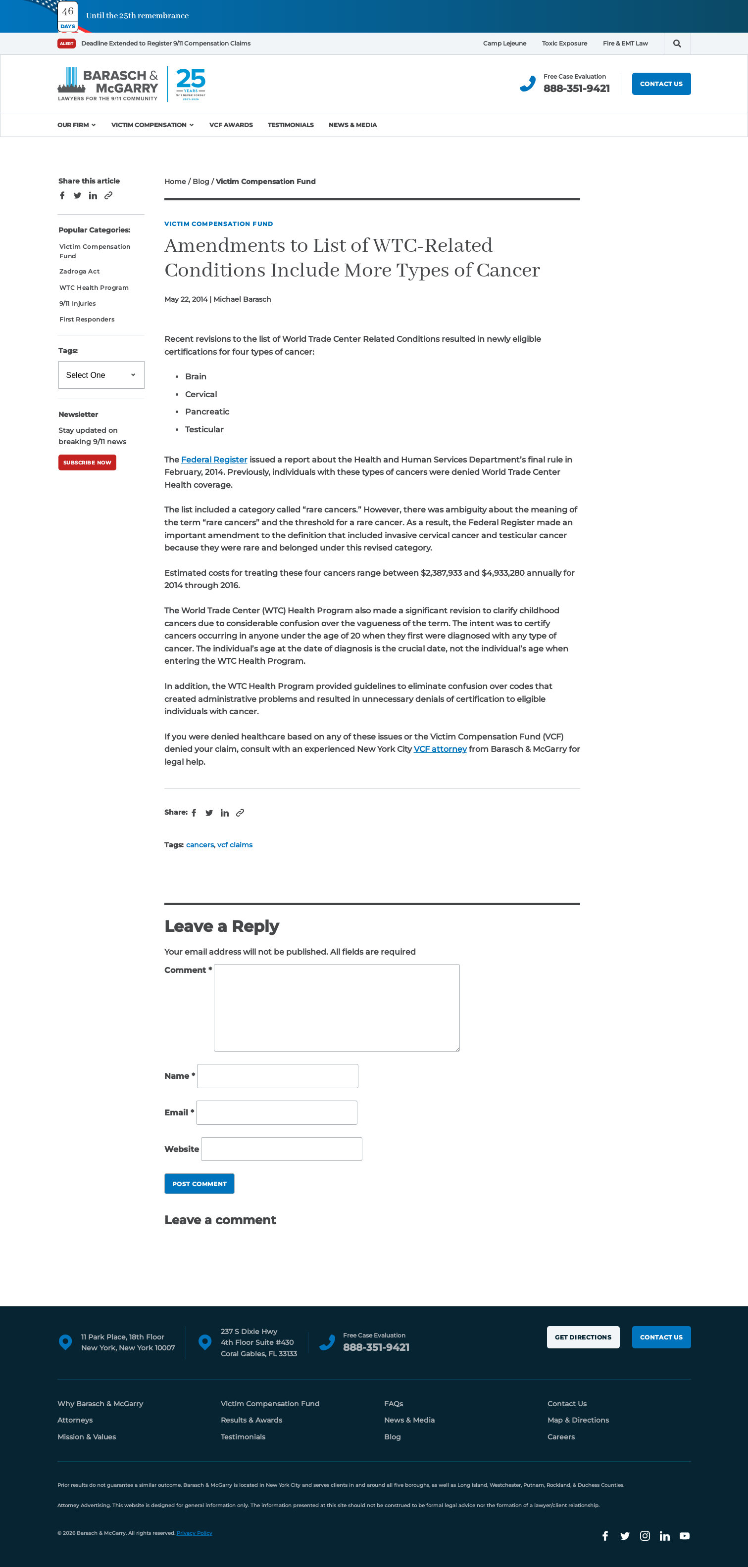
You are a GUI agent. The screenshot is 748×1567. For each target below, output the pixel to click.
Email (179, 1112)
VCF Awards (231, 125)
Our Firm (73, 125)
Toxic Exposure (564, 43)
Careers (561, 1436)
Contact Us (661, 84)
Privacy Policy (194, 1533)
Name (179, 1076)
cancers (200, 844)
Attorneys (75, 1420)
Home (175, 181)
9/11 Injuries (77, 303)
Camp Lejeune (504, 43)
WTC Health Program (94, 287)
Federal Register (214, 459)
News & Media (353, 125)
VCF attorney (440, 749)
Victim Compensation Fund (219, 224)
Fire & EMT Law (625, 43)
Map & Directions (578, 1420)
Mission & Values (86, 1436)
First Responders (87, 319)
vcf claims (234, 844)
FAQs (393, 1403)
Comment (188, 970)
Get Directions (583, 1337)
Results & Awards (251, 1420)
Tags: (68, 350)
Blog (201, 181)
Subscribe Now (87, 463)
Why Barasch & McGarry (100, 1403)
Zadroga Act (79, 271)
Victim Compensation (149, 125)
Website (181, 1149)
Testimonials (291, 125)
